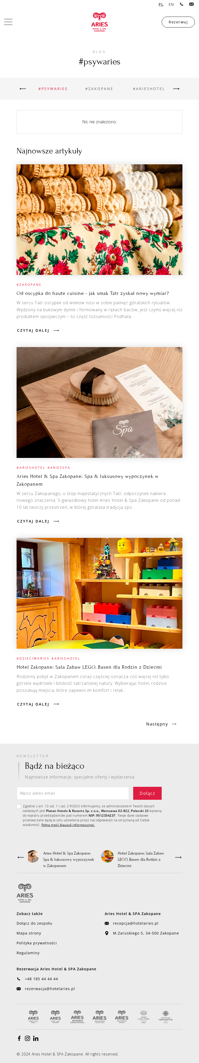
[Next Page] (161, 724)
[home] (99, 22)
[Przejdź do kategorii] (53, 89)
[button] (21, 857)
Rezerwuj (178, 21)
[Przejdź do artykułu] (99, 219)
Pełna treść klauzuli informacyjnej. (68, 825)
